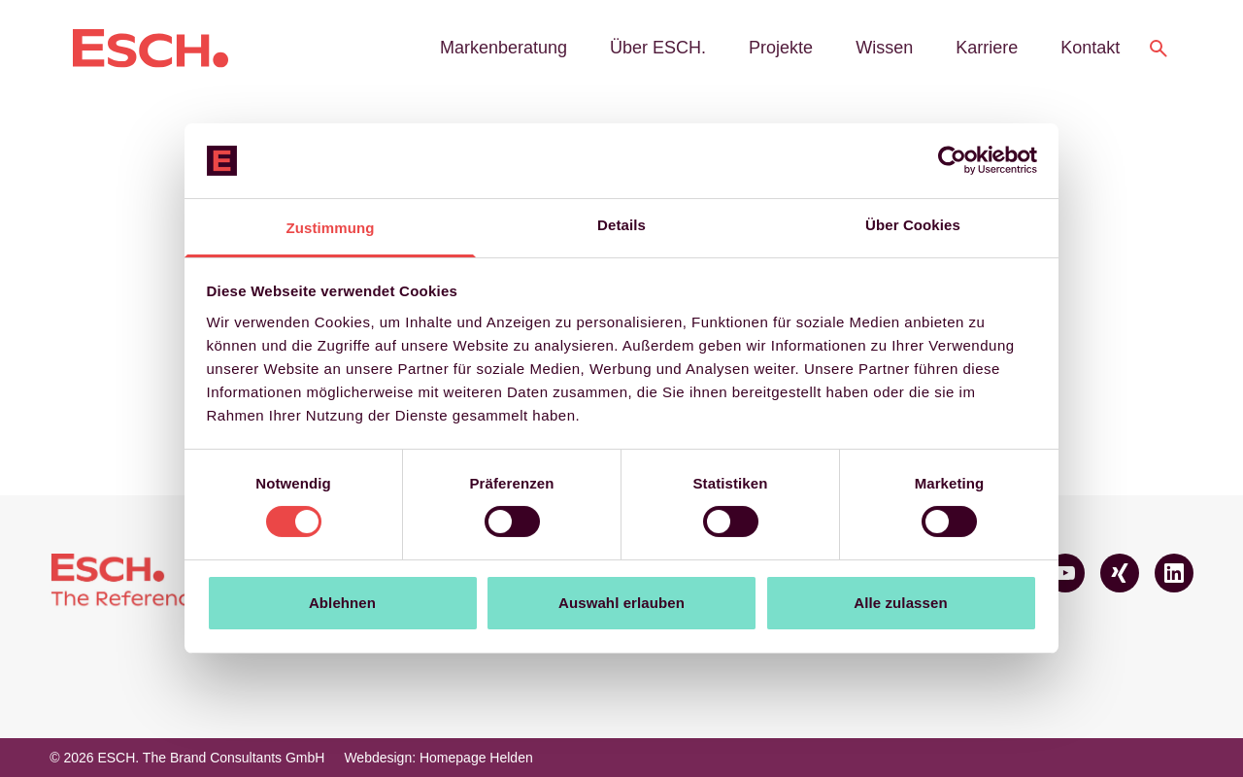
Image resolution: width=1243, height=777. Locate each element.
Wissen (884, 47)
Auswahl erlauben (621, 602)
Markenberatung (503, 47)
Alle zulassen (900, 602)
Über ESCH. (658, 47)
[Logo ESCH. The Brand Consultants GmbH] (150, 48)
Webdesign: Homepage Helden (438, 757)
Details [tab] (621, 225)
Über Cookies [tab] (912, 225)
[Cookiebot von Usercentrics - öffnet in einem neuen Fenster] (952, 160)
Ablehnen (342, 602)
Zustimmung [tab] (330, 228)
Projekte (781, 47)
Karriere (987, 47)
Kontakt (1090, 47)
